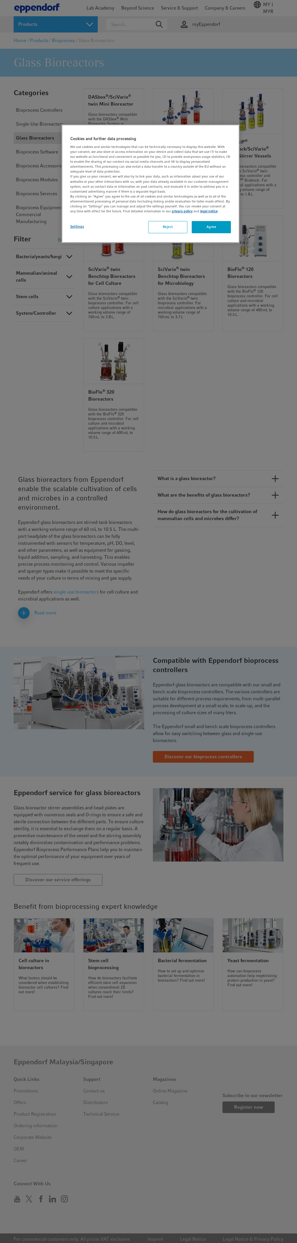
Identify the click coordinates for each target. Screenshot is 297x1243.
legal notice (209, 211)
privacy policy (182, 211)
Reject (168, 227)
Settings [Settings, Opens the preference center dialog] (77, 227)
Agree (211, 227)
